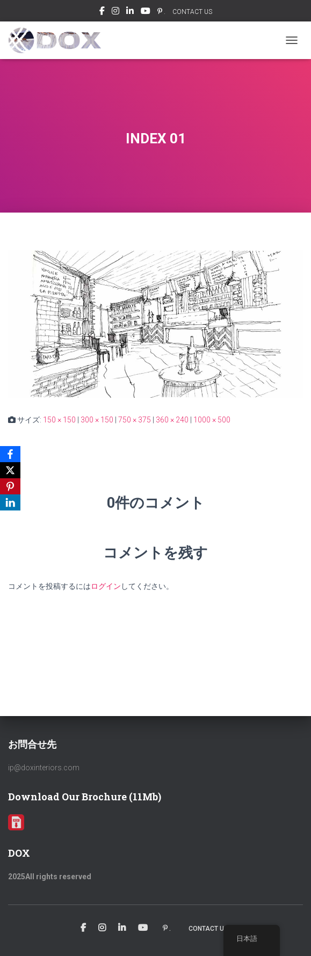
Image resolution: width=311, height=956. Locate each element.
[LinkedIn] (10, 502)
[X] (10, 470)
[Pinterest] (10, 486)
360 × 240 (172, 419)
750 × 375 (134, 419)
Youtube (145, 12)
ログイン (106, 586)
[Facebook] (10, 454)
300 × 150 (97, 419)
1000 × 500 (211, 419)
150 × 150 (59, 419)
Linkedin (130, 12)
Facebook (102, 12)
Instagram (115, 12)
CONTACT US (192, 12)
